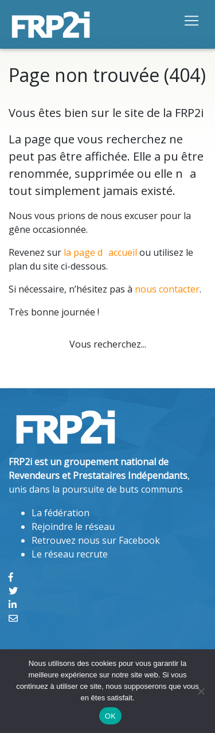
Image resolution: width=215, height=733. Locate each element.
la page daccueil (100, 252)
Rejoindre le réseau (73, 526)
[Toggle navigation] (191, 20)
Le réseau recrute (70, 554)
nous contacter (167, 289)
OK (110, 716)
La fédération (60, 512)
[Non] (200, 691)
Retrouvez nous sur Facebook (96, 540)
